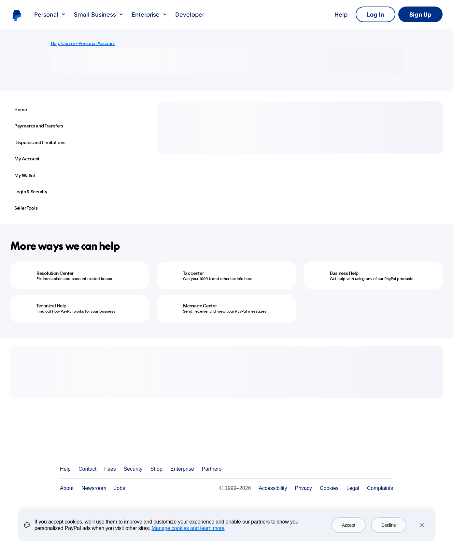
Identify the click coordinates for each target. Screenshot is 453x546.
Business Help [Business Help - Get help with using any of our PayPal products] (344, 273)
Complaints (380, 488)
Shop (156, 469)
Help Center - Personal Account (83, 43)
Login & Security (31, 191)
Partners (211, 469)
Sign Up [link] (420, 14)
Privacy (303, 488)
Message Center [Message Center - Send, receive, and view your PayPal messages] (200, 305)
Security (133, 469)
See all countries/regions (388, 469)
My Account (26, 158)
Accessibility (273, 488)
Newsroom (93, 488)
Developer (189, 14)
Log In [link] (375, 14)
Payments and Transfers (38, 125)
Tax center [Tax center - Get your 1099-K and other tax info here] (193, 273)
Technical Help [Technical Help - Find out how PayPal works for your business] (51, 305)
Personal (50, 14)
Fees (110, 469)
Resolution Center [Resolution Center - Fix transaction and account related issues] (54, 273)
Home (20, 109)
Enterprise (149, 14)
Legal (353, 488)
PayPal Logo (91, 445)
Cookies (329, 488)
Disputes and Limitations (39, 142)
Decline (388, 525)
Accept (348, 525)
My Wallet (24, 175)
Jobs (119, 488)
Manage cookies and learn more (188, 528)
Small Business (99, 14)
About (67, 488)
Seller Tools (26, 208)
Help (340, 14)
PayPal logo (16, 15)
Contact (87, 469)
